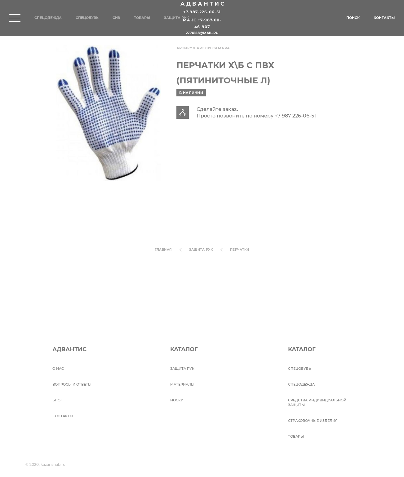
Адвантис (203, 4)
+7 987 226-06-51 (295, 116)
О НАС (58, 368)
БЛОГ (57, 400)
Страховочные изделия (313, 420)
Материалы (182, 384)
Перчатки (239, 250)
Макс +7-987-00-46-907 (202, 23)
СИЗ (116, 17)
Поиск (353, 17)
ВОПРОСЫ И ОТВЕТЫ (71, 384)
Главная (163, 250)
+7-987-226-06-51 (202, 12)
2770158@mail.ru (202, 33)
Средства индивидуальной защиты (317, 402)
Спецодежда (48, 17)
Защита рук (176, 17)
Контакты (384, 17)
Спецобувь (87, 17)
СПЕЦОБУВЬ (299, 368)
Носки (177, 400)
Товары (142, 17)
